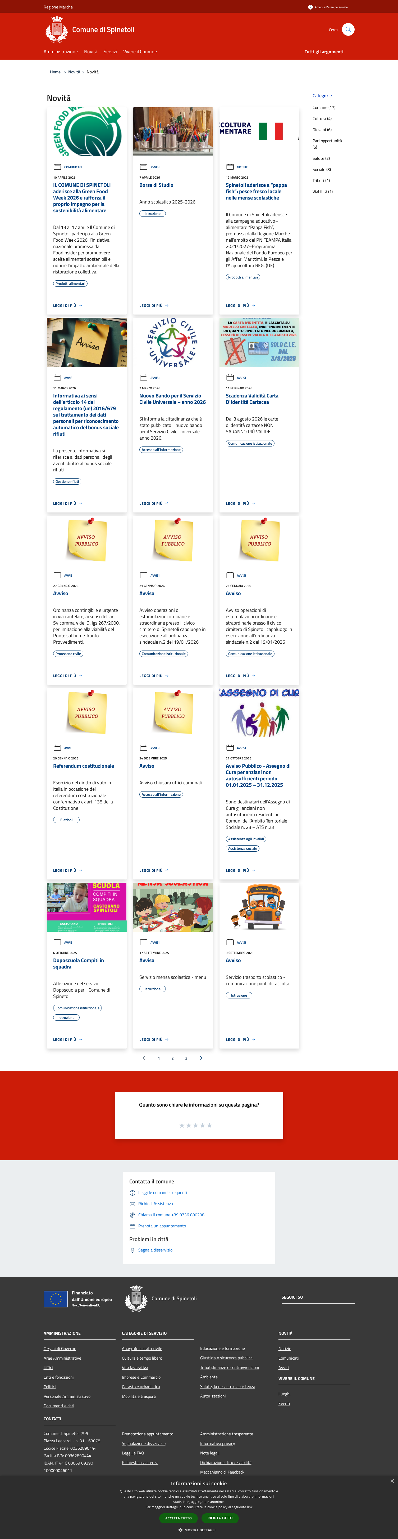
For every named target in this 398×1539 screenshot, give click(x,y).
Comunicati (67, 167)
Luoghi (284, 1394)
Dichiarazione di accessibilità (225, 1462)
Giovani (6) (322, 129)
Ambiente (209, 1377)
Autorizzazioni (213, 1396)
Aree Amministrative (62, 1358)
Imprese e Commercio (141, 1377)
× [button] (392, 1481)
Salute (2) (321, 158)
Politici (50, 1386)
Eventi (284, 1403)
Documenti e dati (59, 1406)
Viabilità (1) (323, 191)
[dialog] (199, 1507)
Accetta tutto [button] (178, 1518)
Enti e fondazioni (59, 1377)
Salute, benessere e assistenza (227, 1386)
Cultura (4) (322, 118)
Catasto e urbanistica (141, 1386)
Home (55, 72)
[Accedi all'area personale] (328, 7)
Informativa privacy (217, 1443)
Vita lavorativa (135, 1367)
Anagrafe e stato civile (142, 1348)
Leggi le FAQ (133, 1453)
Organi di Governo (60, 1348)
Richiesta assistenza (140, 1462)
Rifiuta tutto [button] (220, 1518)
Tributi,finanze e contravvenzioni (229, 1367)
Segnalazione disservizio (144, 1443)
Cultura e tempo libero (142, 1358)
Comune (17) (324, 107)
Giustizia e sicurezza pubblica (226, 1358)
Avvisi (149, 167)
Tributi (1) (321, 180)
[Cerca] (348, 29)
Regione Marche (58, 7)
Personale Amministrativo (67, 1396)
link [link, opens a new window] (250, 1507)
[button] (199, 1530)
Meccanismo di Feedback (222, 1472)
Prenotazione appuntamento (147, 1434)
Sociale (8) (322, 169)
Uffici (48, 1367)
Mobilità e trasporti (139, 1396)
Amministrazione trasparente (226, 1434)
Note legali (209, 1453)
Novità (74, 72)
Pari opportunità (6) (327, 144)
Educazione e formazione (222, 1348)
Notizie (237, 167)
